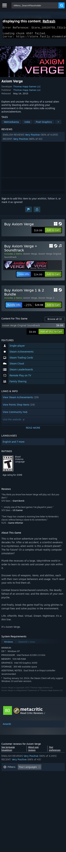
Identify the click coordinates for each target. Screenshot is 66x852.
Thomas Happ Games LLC (27, 88)
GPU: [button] (47, 784)
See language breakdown (8, 751)
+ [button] (58, 123)
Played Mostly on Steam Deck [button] (38, 779)
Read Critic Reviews (31, 715)
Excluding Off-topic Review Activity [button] (24, 774)
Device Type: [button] (11, 790)
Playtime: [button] (9, 779)
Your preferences (55, 751)
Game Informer (15, 525)
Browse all (55, 321)
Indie (27, 123)
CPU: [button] (34, 784)
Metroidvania (11, 123)
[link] (33, 307)
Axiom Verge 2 (46, 299)
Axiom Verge (30, 255)
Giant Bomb (18, 503)
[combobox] (35, 5)
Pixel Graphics (44, 123)
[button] (33, 139)
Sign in (5, 200)
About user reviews (33, 751)
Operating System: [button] (14, 784)
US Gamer (18, 512)
